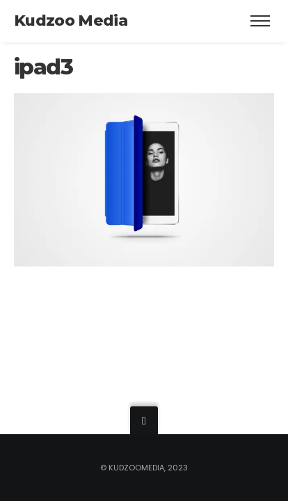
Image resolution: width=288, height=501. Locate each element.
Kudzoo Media (70, 20)
